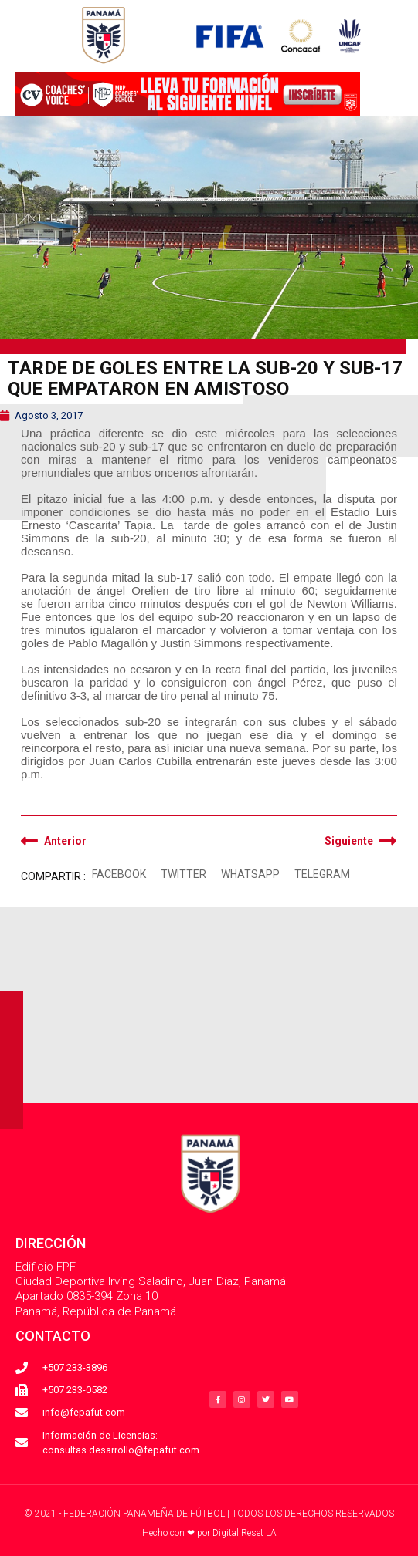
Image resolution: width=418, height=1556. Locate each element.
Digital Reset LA (244, 1532)
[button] (118, 875)
